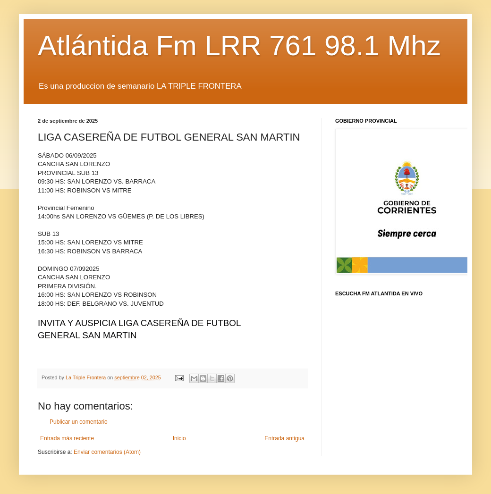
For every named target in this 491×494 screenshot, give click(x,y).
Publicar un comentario (79, 422)
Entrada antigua (284, 438)
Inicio (179, 438)
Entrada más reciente (67, 438)
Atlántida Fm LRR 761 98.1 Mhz (239, 45)
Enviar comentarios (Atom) (107, 452)
